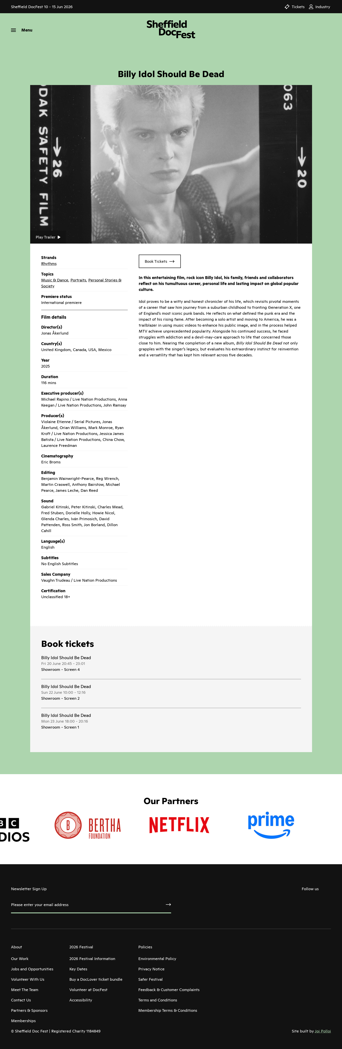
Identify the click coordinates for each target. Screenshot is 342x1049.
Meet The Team (24, 989)
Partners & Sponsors (29, 1010)
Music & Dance (54, 280)
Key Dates (78, 968)
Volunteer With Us (27, 979)
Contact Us (21, 1000)
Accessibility (80, 1000)
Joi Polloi (323, 1031)
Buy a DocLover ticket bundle (95, 979)
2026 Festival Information (92, 958)
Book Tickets (156, 261)
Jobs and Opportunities (32, 968)
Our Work (19, 958)
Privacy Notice (151, 968)
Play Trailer (48, 237)
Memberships (23, 1020)
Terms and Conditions (157, 1000)
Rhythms (49, 263)
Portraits (78, 280)
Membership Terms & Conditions (167, 1010)
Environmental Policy (157, 958)
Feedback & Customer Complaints (169, 989)
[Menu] (21, 30)
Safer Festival (150, 979)
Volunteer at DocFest (88, 989)
